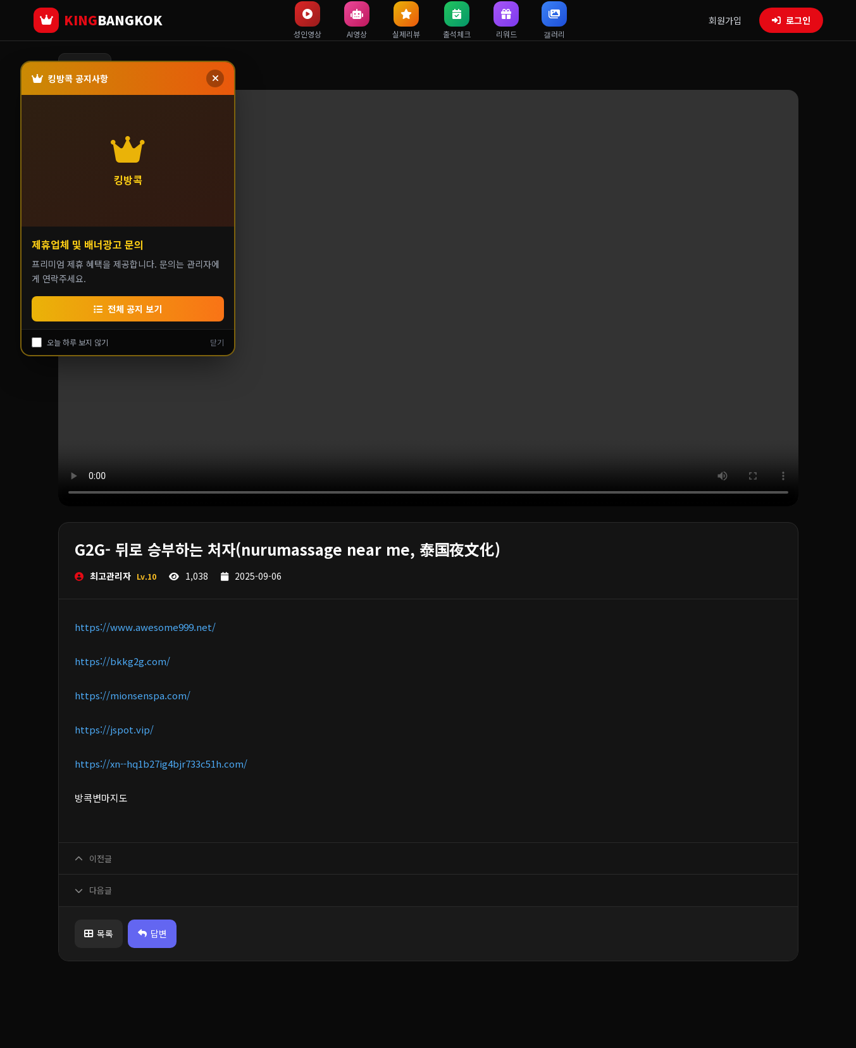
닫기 (217, 342)
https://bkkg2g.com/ (122, 661)
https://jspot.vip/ (114, 729)
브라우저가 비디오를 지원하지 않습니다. (428, 298)
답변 (161, 933)
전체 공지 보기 (128, 309)
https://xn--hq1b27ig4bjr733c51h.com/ (161, 763)
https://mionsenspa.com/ (132, 695)
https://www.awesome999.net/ (145, 626)
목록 (101, 933)
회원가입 (725, 20)
